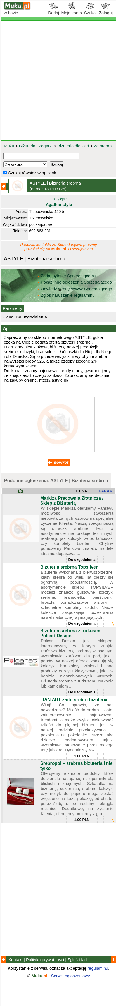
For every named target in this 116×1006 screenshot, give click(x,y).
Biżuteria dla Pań (73, 145)
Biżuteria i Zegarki (36, 145)
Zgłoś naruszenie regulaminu (66, 295)
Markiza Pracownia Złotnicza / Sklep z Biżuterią (71, 501)
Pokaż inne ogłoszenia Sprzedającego (75, 282)
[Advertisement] (58, 80)
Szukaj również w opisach (29, 172)
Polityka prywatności (45, 959)
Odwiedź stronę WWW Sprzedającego (75, 288)
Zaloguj (106, 10)
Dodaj (53, 10)
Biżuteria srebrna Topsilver (69, 567)
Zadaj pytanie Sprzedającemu (67, 275)
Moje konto (71, 10)
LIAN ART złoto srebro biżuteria (73, 699)
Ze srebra (103, 145)
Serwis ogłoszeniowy (70, 975)
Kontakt (15, 959)
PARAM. (106, 491)
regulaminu (97, 968)
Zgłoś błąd (77, 959)
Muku (9, 145)
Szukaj (90, 10)
